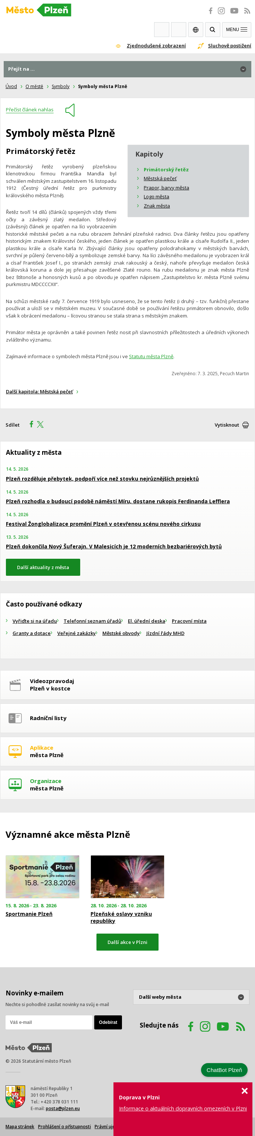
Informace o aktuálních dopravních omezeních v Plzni (183, 1108)
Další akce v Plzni (127, 942)
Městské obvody (121, 633)
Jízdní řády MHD (165, 633)
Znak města (157, 205)
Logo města (156, 196)
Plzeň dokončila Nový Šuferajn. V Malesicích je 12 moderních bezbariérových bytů (114, 546)
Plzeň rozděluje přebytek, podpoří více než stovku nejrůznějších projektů (102, 478)
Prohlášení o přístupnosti (64, 1126)
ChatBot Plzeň (224, 1070)
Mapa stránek (20, 1126)
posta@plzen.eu (63, 1108)
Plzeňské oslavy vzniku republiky (121, 917)
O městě (34, 86)
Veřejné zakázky (76, 633)
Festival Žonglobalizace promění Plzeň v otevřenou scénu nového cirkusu (103, 523)
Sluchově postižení (229, 45)
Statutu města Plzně (151, 356)
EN (195, 30)
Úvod (11, 86)
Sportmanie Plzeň (29, 914)
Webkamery (161, 29)
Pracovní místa (189, 621)
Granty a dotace (32, 633)
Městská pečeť (160, 178)
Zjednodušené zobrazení (156, 45)
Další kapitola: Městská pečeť (39, 391)
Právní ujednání (110, 1126)
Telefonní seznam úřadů (92, 621)
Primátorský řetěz (166, 169)
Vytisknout (227, 424)
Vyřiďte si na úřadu (35, 621)
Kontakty (178, 29)
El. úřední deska (146, 621)
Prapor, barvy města (166, 187)
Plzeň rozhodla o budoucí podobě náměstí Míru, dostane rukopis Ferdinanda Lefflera (118, 501)
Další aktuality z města (43, 567)
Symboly (60, 86)
